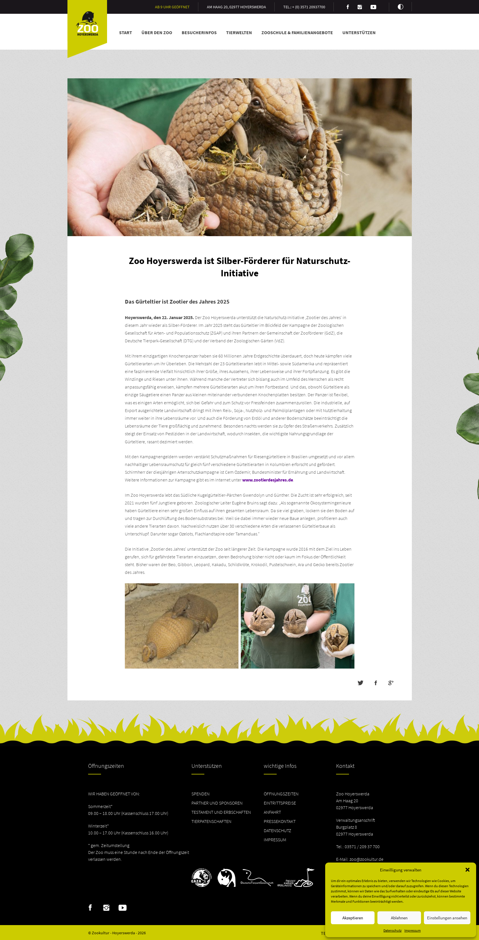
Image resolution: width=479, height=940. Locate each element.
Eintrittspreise (280, 803)
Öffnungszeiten (281, 794)
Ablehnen (399, 917)
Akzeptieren (352, 917)
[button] (467, 870)
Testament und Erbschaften (221, 812)
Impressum (412, 930)
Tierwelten (239, 32)
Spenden (200, 794)
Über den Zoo (156, 32)
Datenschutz (392, 930)
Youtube (123, 908)
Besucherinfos (199, 32)
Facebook (90, 908)
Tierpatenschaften (211, 821)
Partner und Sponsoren (217, 803)
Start (125, 32)
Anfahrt (272, 812)
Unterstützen (359, 32)
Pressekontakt (280, 821)
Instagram (106, 908)
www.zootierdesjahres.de (267, 480)
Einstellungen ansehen (447, 917)
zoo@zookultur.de (366, 859)
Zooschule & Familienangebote (297, 32)
